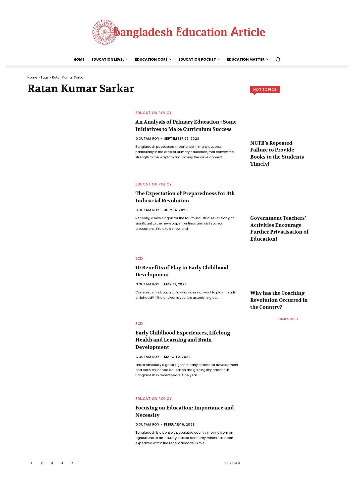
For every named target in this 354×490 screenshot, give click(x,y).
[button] (278, 59)
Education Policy (153, 109)
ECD (139, 258)
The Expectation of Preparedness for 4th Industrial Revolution (184, 197)
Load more (288, 293)
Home (32, 77)
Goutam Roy (147, 142)
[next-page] (73, 463)
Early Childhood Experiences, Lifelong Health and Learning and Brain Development (181, 340)
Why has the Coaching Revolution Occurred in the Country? (277, 276)
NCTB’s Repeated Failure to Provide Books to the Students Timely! (277, 148)
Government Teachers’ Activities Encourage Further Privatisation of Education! (279, 212)
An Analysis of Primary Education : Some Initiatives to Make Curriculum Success (185, 125)
